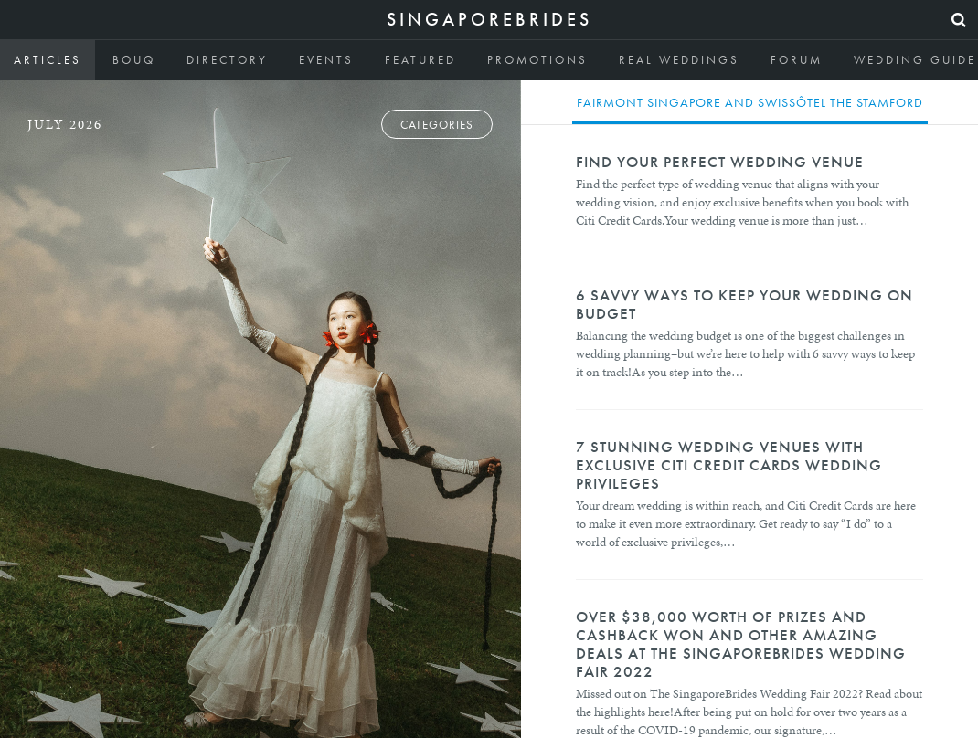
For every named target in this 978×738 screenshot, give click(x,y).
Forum (797, 60)
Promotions (537, 60)
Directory (227, 60)
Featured (420, 60)
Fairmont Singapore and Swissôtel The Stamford (750, 102)
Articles (47, 60)
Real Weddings (679, 60)
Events (326, 60)
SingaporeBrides (489, 19)
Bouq (133, 60)
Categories (436, 124)
